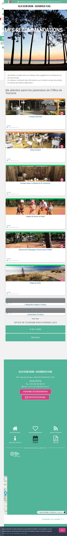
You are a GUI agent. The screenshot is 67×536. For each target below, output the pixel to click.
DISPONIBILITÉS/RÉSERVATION (36, 391)
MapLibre (60, 512)
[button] (36, 113)
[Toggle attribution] (64, 512)
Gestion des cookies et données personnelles (14, 533)
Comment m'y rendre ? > (53, 519)
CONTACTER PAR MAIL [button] (36, 397)
